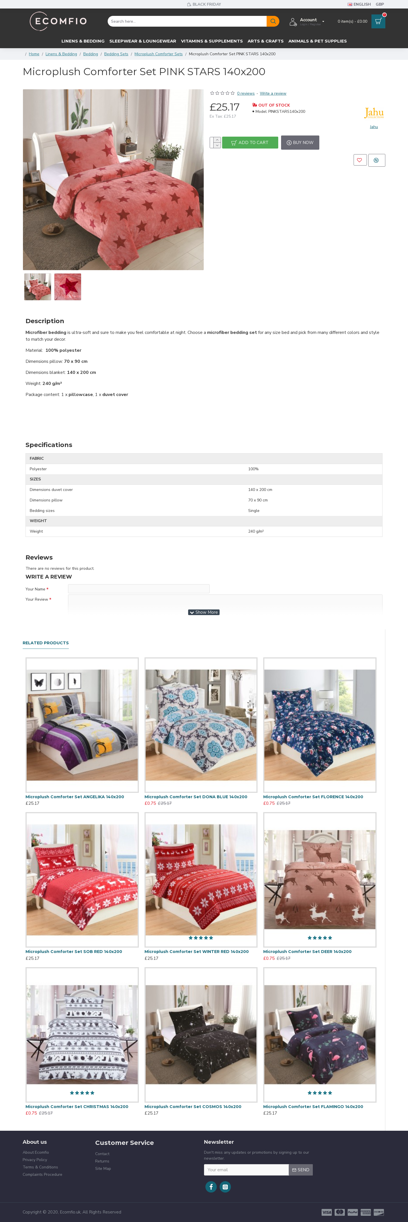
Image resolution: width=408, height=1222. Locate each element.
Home (34, 54)
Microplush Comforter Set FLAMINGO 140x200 (313, 1106)
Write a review (273, 93)
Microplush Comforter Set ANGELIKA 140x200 (75, 796)
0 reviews (246, 93)
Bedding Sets (116, 54)
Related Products (46, 643)
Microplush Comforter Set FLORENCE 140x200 (313, 796)
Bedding (90, 54)
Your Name (35, 589)
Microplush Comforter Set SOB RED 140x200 (74, 951)
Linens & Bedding (61, 54)
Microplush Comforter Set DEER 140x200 (307, 951)
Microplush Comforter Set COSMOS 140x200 (192, 1106)
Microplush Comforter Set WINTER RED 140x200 (196, 951)
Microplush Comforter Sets (159, 54)
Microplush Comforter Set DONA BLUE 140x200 (195, 796)
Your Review (37, 602)
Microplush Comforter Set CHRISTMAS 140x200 (77, 1106)
